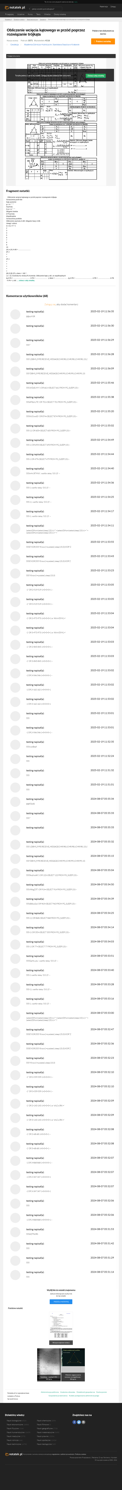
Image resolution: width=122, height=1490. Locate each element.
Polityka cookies (80, 1454)
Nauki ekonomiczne (15, 1424)
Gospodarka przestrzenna (58, 1396)
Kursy (30, 14)
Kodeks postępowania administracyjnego (84, 1396)
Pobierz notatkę (103, 41)
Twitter (79, 1422)
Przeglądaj (9, 14)
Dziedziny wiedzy (14, 1415)
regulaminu (56, 1454)
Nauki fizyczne (13, 1428)
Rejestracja (104, 6)
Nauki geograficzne (45, 1428)
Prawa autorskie (75, 1457)
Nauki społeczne (43, 1440)
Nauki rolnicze (12, 1440)
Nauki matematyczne (45, 1432)
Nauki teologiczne (44, 1444)
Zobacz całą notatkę (95, 76)
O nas (101, 1457)
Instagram (83, 1422)
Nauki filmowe (43, 1424)
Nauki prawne (42, 1436)
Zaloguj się (50, 304)
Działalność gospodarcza (86, 1392)
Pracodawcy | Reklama (90, 1457)
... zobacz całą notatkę (25, 280)
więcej (75, 2)
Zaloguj (113, 6)
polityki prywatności (67, 1454)
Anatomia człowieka (67, 1392)
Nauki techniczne (14, 1444)
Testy (38, 14)
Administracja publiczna (50, 1392)
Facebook (74, 1422)
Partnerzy (107, 1457)
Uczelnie (20, 14)
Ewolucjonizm (101, 1392)
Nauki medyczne (13, 1436)
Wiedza (47, 14)
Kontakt (114, 1457)
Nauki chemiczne (44, 1420)
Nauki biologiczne (14, 1420)
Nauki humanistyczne (15, 1432)
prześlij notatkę (61, 1302)
